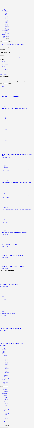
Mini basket (5, 15)
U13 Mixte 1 (7, 21)
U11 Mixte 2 (7, 18)
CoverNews (11, 346)
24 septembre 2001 (7, 157)
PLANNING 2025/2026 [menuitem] (5, 382)
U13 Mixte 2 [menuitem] (7, 364)
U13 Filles (6, 20)
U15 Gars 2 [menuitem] (7, 409)
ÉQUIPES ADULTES (5, 30)
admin (1, 64)
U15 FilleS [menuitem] (6, 367)
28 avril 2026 (7, 98)
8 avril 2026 (6, 234)
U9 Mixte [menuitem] (6, 357)
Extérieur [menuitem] (5, 381)
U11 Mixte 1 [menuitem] (7, 358)
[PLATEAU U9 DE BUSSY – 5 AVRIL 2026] (6, 116)
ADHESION (3, 37)
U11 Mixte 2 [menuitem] (7, 359)
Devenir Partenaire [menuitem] (6, 350)
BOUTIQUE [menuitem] (3, 351)
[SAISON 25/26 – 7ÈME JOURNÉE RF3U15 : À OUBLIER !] (6, 128)
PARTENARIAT (4, 10)
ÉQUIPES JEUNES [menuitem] (18, 353)
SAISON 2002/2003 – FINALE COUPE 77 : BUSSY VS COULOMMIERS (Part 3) (16, 195)
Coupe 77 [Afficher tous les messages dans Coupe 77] (5, 166)
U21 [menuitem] (19, 376)
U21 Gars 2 (7, 33)
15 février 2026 (5, 74)
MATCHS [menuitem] (18, 380)
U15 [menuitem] (19, 366)
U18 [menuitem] (19, 370)
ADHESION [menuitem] (18, 384)
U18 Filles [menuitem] (6, 371)
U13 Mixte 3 (7, 23)
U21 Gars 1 (7, 32)
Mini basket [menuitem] (19, 356)
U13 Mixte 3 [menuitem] (7, 365)
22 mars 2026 (5, 64)
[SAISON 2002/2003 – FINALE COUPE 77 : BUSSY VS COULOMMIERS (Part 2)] (5, 177)
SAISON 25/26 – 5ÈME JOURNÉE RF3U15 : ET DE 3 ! (10, 72)
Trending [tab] (3, 86)
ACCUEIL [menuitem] (3, 348)
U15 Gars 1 (7, 25)
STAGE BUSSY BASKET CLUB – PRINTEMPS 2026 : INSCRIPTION (14, 108)
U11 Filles (6, 16)
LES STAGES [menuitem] (4, 352)
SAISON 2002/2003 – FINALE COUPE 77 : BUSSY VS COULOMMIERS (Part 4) (16, 209)
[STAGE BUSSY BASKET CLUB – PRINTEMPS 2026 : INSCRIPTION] (6, 229)
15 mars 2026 (5, 69)
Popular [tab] (3, 85)
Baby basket (5, 14)
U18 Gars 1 (7, 28)
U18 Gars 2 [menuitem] (7, 413)
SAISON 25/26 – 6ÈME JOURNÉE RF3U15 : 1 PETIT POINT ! (11, 67)
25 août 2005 (6, 170)
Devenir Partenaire (6, 11)
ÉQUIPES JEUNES (4, 13)
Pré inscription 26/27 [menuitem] (6, 425)
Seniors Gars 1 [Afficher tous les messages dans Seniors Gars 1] (6, 167)
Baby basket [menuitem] (5, 354)
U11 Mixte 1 (7, 17)
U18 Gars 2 (7, 29)
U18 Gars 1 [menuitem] (7, 372)
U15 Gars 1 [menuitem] (7, 368)
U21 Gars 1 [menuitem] (7, 377)
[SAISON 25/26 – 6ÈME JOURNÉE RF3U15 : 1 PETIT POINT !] (6, 139)
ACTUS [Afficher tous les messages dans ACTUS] (5, 105)
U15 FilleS (6, 24)
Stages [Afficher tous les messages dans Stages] (4, 94)
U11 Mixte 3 (7, 19)
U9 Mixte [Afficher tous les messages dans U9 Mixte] (5, 117)
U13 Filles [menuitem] (6, 362)
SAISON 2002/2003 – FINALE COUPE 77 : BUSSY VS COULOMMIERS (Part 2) (16, 182)
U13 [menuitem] (19, 361)
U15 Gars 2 (7, 26)
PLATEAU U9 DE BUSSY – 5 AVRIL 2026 (9, 120)
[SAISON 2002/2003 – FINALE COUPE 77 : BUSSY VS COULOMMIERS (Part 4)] (5, 204)
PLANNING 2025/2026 (5, 36)
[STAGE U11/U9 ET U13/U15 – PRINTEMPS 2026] (6, 218)
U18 (4, 27)
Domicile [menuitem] (5, 421)
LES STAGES (4, 12)
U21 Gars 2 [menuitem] (7, 378)
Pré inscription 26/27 (6, 38)
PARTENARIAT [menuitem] (18, 349)
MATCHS (3, 34)
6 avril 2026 (6, 121)
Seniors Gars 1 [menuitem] (6, 375)
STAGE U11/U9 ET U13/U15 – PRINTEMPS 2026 (10, 96)
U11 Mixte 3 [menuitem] (7, 360)
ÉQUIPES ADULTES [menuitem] (18, 374)
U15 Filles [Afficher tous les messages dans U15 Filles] (3, 61)
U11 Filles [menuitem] (6, 398)
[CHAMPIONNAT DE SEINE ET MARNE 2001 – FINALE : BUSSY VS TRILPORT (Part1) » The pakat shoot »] (5, 151)
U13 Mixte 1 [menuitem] (7, 363)
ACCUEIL (3, 9)
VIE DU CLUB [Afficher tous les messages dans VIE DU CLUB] (6, 118)
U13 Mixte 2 (7, 22)
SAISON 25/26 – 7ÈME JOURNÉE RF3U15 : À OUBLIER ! (10, 63)
